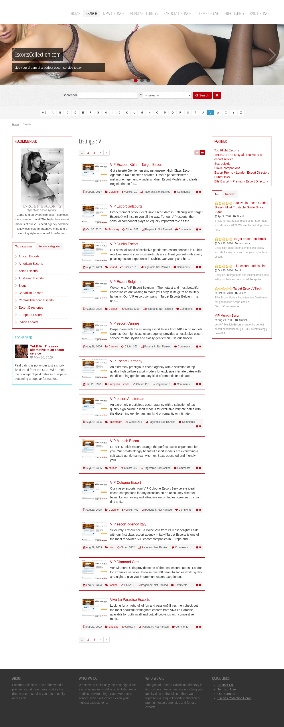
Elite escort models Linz (249, 266)
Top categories (23, 246)
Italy (111, 547)
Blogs (22, 285)
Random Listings (177, 13)
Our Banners (226, 694)
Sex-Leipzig (222, 163)
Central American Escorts (36, 300)
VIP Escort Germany (126, 361)
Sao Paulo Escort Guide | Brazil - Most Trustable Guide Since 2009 (241, 207)
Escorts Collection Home (234, 698)
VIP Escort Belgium (125, 282)
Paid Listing (259, 13)
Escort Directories (31, 307)
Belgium (113, 308)
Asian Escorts (28, 271)
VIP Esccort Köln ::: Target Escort (136, 165)
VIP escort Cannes (125, 323)
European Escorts (31, 315)
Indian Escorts (28, 322)
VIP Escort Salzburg (126, 206)
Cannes (113, 346)
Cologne (113, 191)
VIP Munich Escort (124, 441)
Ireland (113, 267)
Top (217, 194)
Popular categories (49, 246)
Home (75, 13)
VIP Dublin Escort (124, 244)
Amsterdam (115, 421)
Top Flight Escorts (226, 150)
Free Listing (234, 13)
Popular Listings (144, 13)
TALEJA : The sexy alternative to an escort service (47, 350)
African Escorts (29, 256)
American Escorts (31, 263)
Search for (100, 95)
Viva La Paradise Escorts (130, 600)
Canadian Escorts (31, 293)
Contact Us (225, 685)
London (113, 585)
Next (272, 54)
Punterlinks (222, 177)
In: (165, 95)
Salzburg (113, 229)
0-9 (44, 112)
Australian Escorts (31, 278)
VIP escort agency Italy (128, 524)
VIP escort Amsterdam (127, 399)
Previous (11, 54)
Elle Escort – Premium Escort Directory (241, 181)
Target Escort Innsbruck (249, 239)
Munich (113, 468)
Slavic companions (227, 168)
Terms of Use (208, 13)
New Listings (113, 13)
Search (91, 13)
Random (230, 194)
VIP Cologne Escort (125, 482)
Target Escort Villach (247, 288)
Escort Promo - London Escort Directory (241, 172)
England (113, 626)
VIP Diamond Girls (124, 562)
